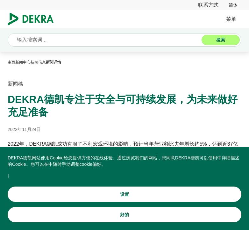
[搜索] (221, 40)
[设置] (124, 201)
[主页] (11, 62)
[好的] (124, 221)
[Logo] (33, 19)
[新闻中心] (23, 62)
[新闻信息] (38, 62)
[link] (233, 5)
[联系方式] (208, 5)
